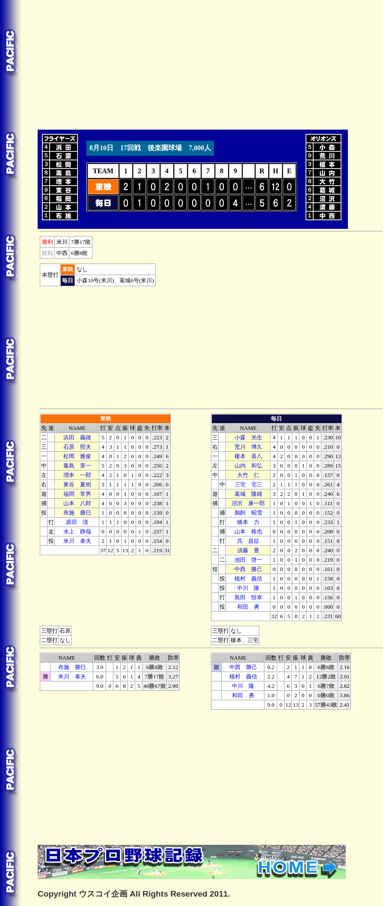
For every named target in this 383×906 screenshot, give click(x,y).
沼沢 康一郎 (248, 503)
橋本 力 (248, 522)
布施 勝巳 (77, 512)
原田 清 (77, 522)
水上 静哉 (77, 531)
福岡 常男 (77, 494)
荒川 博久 (248, 447)
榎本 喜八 (248, 456)
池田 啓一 (248, 560)
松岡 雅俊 (77, 456)
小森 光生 (248, 437)
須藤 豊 (248, 550)
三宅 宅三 (248, 484)
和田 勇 (248, 607)
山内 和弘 (248, 465)
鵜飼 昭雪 (248, 512)
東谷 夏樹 (77, 484)
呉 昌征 (248, 541)
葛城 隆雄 (248, 494)
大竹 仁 (248, 475)
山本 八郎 (77, 503)
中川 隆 (248, 588)
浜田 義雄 (77, 437)
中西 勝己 (248, 569)
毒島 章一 (77, 465)
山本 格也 (248, 531)
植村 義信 (248, 578)
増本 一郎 (77, 475)
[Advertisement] (154, 63)
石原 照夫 (77, 447)
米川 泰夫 (77, 541)
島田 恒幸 (248, 597)
